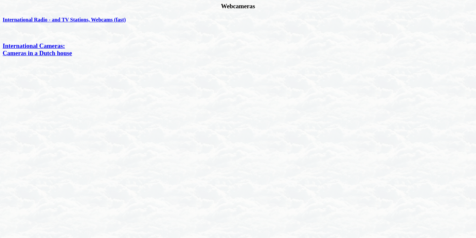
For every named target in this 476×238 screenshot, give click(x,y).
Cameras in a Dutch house (37, 53)
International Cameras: (34, 45)
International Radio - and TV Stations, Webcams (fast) (64, 19)
